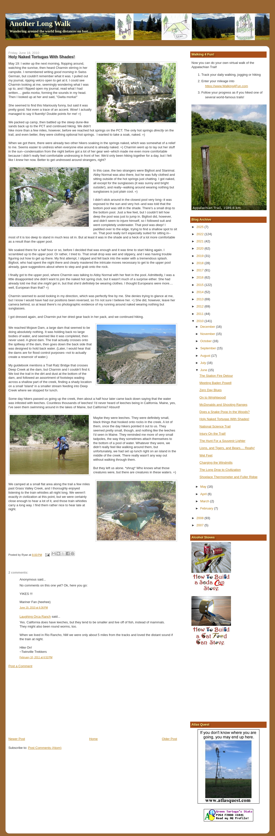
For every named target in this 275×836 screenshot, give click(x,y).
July (203, 363)
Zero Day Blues (211, 390)
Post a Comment (20, 666)
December (208, 327)
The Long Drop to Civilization (220, 470)
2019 (200, 256)
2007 (200, 525)
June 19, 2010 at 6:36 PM (34, 607)
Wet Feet (206, 455)
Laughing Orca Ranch (35, 616)
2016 (200, 277)
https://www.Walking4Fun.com (226, 86)
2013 (200, 299)
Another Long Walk (39, 23)
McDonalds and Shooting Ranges (224, 404)
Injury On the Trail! (213, 433)
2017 (200, 270)
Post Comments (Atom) (44, 748)
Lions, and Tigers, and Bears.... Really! (227, 448)
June (204, 370)
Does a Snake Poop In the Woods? (225, 412)
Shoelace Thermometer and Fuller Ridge (229, 477)
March (205, 501)
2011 (200, 314)
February (207, 508)
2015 (200, 285)
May (203, 486)
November (208, 334)
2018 (200, 263)
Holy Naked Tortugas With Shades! (224, 419)
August (205, 355)
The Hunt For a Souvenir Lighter (223, 441)
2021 (200, 241)
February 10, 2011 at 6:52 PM (36, 657)
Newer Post (16, 739)
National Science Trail (215, 426)
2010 (200, 321)
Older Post (169, 739)
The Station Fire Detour (216, 376)
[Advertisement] (45, 702)
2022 (200, 234)
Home (93, 739)
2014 (200, 292)
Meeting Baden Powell (215, 383)
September (208, 348)
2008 (200, 518)
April (204, 494)
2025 (200, 227)
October (206, 341)
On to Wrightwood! (213, 397)
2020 (200, 248)
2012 (200, 306)
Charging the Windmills (216, 462)
